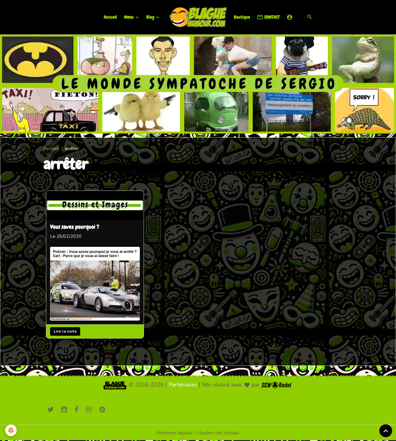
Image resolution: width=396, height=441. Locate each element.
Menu (129, 17)
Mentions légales (174, 433)
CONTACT (268, 17)
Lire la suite (65, 331)
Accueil (110, 17)
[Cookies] (11, 430)
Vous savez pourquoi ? (74, 227)
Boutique (242, 17)
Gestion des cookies (218, 433)
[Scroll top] (385, 430)
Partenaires (183, 385)
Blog (150, 17)
